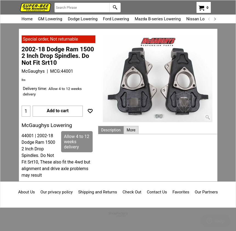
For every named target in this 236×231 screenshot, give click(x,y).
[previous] (209, 18)
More (131, 130)
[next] (214, 18)
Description (111, 130)
